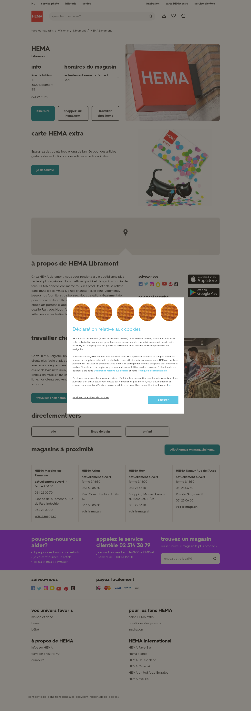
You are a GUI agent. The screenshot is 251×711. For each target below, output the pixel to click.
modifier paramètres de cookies (91, 397)
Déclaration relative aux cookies (111, 371)
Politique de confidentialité (152, 371)
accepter (163, 399)
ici (170, 385)
